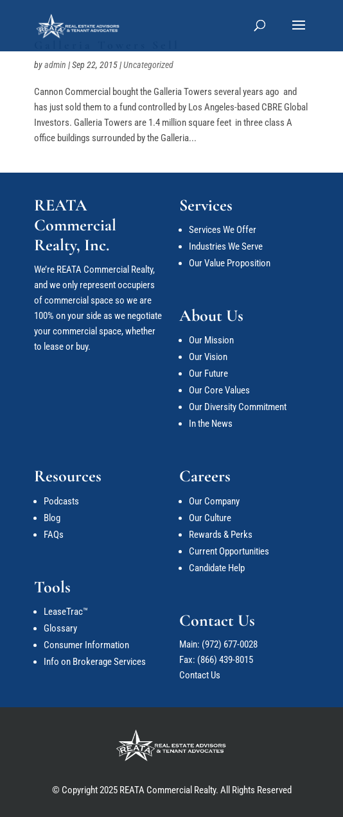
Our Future (208, 373)
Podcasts (61, 501)
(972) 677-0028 (230, 644)
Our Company (214, 501)
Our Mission (211, 340)
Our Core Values (219, 390)
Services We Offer (222, 230)
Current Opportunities (229, 551)
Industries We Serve (226, 246)
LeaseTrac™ (66, 611)
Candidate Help (217, 568)
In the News (211, 423)
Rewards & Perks (220, 534)
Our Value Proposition (229, 263)
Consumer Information (86, 645)
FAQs (54, 534)
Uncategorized (148, 65)
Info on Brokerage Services (95, 661)
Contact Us (199, 675)
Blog (52, 518)
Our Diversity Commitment (237, 407)
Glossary (60, 628)
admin (55, 65)
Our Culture (210, 518)
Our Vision (208, 357)
